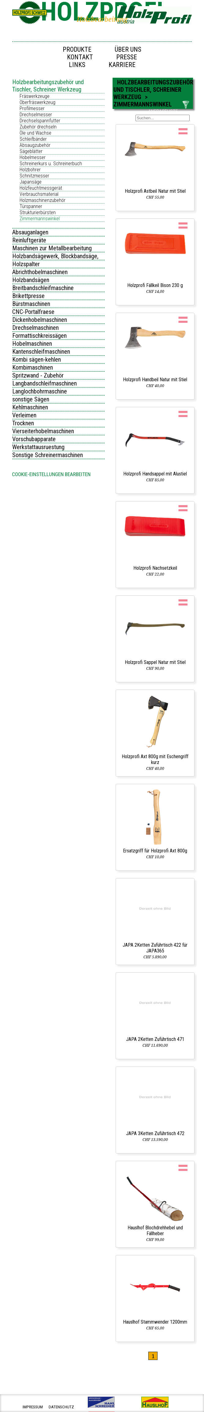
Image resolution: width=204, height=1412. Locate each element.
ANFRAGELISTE (163, 111)
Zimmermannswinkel (40, 219)
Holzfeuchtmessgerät (41, 188)
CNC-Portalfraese (33, 311)
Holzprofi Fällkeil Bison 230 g (155, 285)
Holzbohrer (30, 170)
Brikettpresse (28, 296)
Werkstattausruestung (38, 447)
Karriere (122, 65)
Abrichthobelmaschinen (40, 272)
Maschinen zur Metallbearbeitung (52, 248)
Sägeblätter (31, 151)
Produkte (77, 49)
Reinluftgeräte (29, 240)
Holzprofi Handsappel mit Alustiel (155, 474)
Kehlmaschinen (30, 407)
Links (77, 65)
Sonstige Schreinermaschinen (47, 455)
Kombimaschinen (32, 367)
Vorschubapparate (34, 439)
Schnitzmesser (34, 176)
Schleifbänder (33, 139)
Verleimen (24, 415)
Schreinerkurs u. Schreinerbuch (51, 163)
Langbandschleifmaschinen (44, 383)
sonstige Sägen (30, 399)
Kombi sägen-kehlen (36, 359)
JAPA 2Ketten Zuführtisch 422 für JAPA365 (155, 948)
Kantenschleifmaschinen (41, 351)
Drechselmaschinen (35, 327)
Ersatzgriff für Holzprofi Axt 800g (155, 851)
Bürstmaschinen (31, 303)
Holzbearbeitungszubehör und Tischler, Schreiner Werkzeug (48, 85)
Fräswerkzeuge (35, 96)
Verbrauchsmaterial (39, 194)
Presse (126, 57)
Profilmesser (32, 108)
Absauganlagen (30, 232)
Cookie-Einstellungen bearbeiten (51, 474)
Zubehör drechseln (38, 127)
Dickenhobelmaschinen (39, 319)
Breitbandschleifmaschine (43, 288)
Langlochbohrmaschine (39, 391)
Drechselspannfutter (40, 121)
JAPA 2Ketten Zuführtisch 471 (155, 1039)
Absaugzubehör (35, 145)
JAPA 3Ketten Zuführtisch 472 (155, 1133)
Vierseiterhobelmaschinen (43, 431)
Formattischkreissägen (39, 335)
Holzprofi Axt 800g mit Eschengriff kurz (155, 759)
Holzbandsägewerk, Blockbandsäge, (55, 256)
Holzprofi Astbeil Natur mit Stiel (155, 191)
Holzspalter (26, 264)
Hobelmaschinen (32, 343)
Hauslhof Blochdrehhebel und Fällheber (155, 1230)
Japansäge (31, 182)
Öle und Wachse (35, 133)
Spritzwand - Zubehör (38, 375)
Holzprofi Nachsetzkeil (155, 568)
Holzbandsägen (30, 280)
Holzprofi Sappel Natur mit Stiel (155, 662)
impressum (33, 1407)
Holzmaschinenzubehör (42, 200)
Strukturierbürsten (38, 212)
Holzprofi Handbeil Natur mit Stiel (155, 379)
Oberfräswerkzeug (37, 102)
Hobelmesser (33, 157)
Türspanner (31, 206)
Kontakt (80, 57)
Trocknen (23, 423)
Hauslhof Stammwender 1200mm (155, 1322)
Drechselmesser (36, 114)
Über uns (128, 49)
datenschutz (61, 1407)
